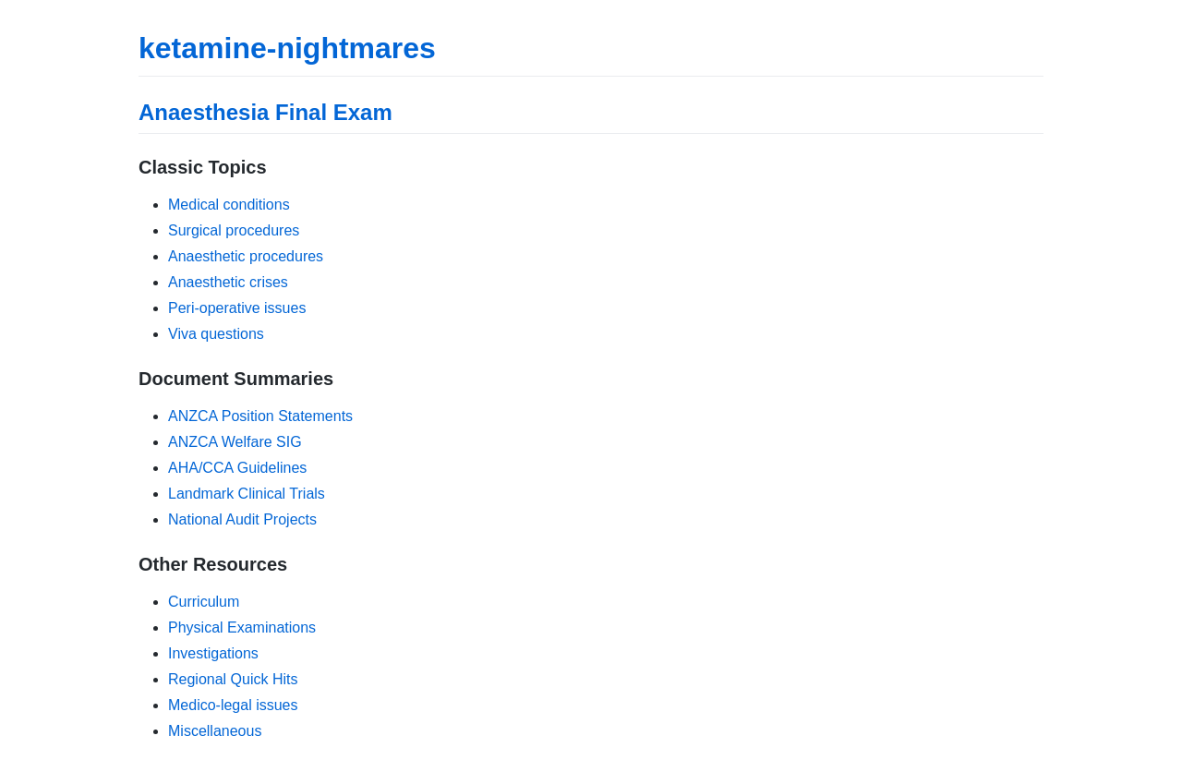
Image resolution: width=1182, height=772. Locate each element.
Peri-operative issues (237, 308)
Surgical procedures (233, 230)
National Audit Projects (242, 519)
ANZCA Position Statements (260, 416)
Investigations (213, 653)
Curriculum (203, 601)
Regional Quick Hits (233, 679)
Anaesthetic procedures (245, 256)
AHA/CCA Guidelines (237, 468)
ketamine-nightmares (287, 48)
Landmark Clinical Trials (246, 493)
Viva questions (216, 334)
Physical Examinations (242, 627)
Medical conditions (229, 204)
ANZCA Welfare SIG (235, 442)
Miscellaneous (214, 731)
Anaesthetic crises (228, 282)
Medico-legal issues (233, 705)
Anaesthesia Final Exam (265, 112)
